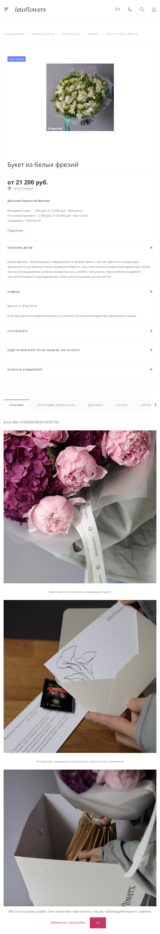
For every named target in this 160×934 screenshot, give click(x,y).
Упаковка (16, 405)
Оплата (122, 405)
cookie (41, 911)
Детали (146, 405)
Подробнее (15, 230)
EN (117, 9)
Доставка (95, 405)
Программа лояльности (56, 405)
